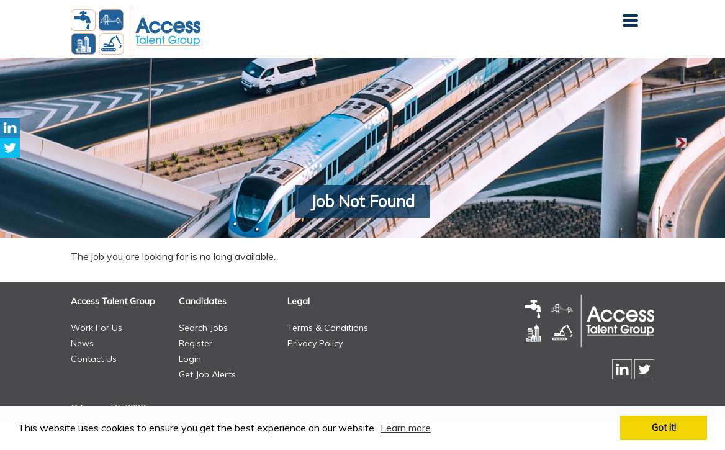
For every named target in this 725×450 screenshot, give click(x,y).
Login (190, 358)
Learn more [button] (406, 427)
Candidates (203, 301)
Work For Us (96, 327)
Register (195, 343)
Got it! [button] (664, 427)
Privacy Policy (315, 343)
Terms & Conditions (327, 327)
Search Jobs (203, 327)
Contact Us (94, 358)
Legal (298, 301)
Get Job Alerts (207, 374)
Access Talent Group (113, 301)
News (82, 343)
